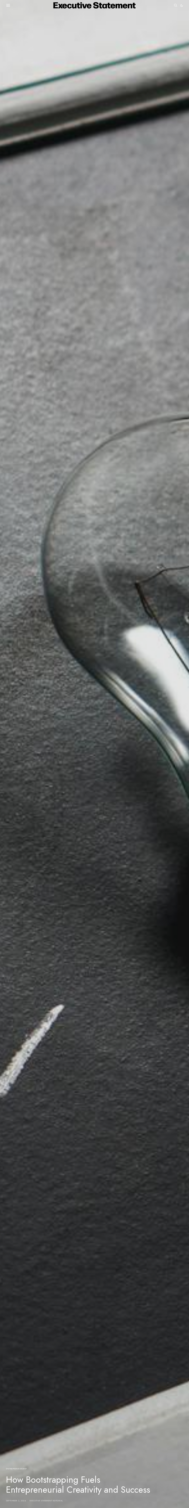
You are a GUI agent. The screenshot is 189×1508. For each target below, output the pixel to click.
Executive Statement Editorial (46, 1500)
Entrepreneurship (16, 1468)
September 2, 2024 (16, 1500)
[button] (181, 5)
